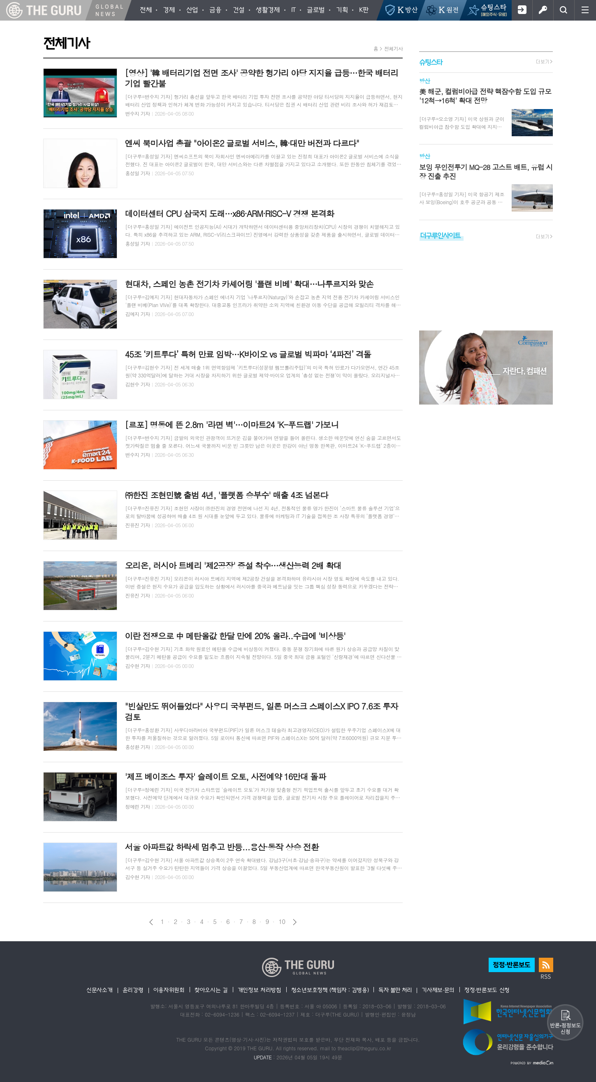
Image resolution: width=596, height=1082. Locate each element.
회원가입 (521, 10)
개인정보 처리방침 (259, 990)
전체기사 (393, 48)
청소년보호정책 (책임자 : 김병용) (330, 990)
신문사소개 (99, 990)
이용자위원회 (169, 990)
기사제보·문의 (438, 990)
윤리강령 (133, 990)
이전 (151, 922)
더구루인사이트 (440, 235)
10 (281, 921)
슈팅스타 (430, 62)
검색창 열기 (563, 10)
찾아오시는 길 (211, 990)
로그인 (542, 10)
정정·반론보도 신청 (487, 990)
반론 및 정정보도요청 (565, 1022)
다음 (294, 922)
